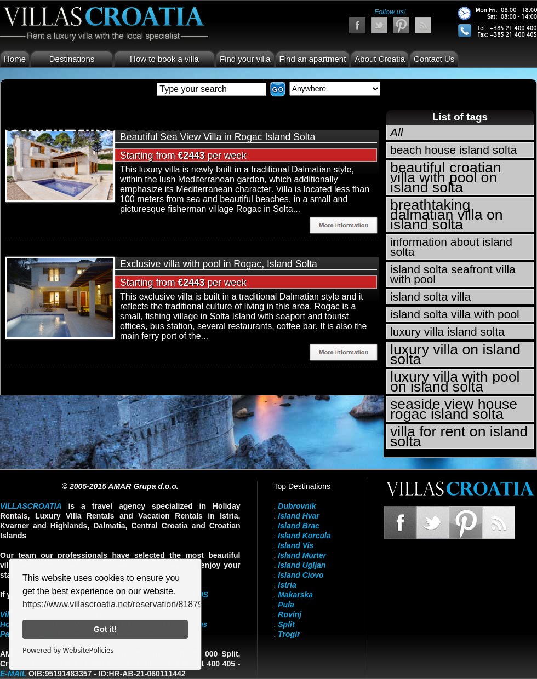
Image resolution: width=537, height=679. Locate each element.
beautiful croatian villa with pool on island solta (445, 177)
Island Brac (298, 525)
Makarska (295, 594)
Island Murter (302, 555)
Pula (286, 604)
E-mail (13, 673)
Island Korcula (304, 535)
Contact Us (434, 59)
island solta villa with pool (454, 314)
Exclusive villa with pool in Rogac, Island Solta (218, 263)
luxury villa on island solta (455, 354)
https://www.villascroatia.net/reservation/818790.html (124, 604)
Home (15, 59)
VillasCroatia (31, 506)
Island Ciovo (300, 575)
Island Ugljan (301, 565)
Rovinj (289, 614)
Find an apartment (312, 59)
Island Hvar (298, 515)
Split (286, 624)
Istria (287, 584)
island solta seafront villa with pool (453, 274)
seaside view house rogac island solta (453, 409)
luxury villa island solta (447, 331)
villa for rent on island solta (459, 436)
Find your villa (245, 59)
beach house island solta (453, 149)
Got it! (105, 629)
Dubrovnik (297, 506)
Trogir (289, 634)
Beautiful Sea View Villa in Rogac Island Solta (217, 136)
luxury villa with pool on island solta (455, 381)
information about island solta (451, 246)
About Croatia (380, 59)
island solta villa (430, 296)
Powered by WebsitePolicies (67, 650)
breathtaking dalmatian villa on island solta (446, 214)
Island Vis (295, 545)
